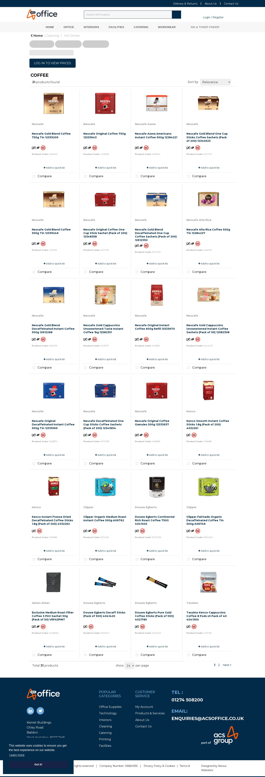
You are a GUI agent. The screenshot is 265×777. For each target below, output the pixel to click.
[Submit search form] (176, 15)
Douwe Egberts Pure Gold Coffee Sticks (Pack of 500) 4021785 (154, 616)
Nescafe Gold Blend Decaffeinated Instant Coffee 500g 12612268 (53, 329)
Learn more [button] (16, 755)
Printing (105, 739)
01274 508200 (187, 700)
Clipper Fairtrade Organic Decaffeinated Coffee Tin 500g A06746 (205, 520)
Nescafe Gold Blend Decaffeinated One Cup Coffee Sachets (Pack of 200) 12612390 (156, 235)
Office (68, 27)
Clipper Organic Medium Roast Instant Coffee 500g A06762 (104, 518)
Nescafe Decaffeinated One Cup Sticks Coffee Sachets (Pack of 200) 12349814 (103, 424)
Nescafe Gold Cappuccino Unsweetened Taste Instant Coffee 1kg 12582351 (103, 329)
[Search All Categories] (132, 15)
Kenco (190, 411)
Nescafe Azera (145, 124)
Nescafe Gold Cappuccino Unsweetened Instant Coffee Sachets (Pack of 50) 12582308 (207, 329)
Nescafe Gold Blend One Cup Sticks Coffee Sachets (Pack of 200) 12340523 (207, 137)
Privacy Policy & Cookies (159, 766)
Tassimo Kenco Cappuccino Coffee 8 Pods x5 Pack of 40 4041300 (206, 616)
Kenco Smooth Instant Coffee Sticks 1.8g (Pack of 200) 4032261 (207, 424)
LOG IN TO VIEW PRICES (52, 63)
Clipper (88, 507)
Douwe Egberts (146, 507)
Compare (41, 176)
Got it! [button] (38, 764)
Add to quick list (54, 167)
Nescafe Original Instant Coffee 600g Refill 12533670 (155, 327)
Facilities (116, 27)
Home (50, 27)
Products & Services (150, 713)
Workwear (167, 27)
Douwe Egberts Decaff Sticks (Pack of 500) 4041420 (104, 614)
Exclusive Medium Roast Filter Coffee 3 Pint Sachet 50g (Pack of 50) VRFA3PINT (53, 616)
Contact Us (231, 3)
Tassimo (192, 603)
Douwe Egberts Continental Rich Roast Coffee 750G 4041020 (154, 520)
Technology (108, 713)
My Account (144, 707)
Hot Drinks (72, 35)
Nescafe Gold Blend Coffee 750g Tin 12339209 (51, 135)
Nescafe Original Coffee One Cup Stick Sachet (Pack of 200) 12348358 (105, 233)
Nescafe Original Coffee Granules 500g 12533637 (152, 422)
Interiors (91, 27)
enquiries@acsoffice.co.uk (208, 718)
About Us (211, 3)
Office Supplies (110, 707)
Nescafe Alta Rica (198, 220)
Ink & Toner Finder (205, 27)
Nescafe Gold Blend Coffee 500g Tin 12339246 (51, 231)
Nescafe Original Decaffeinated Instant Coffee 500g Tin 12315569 (53, 424)
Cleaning (105, 726)
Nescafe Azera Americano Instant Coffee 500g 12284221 (156, 135)
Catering (141, 27)
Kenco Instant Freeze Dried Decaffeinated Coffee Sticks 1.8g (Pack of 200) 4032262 (52, 520)
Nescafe (38, 124)
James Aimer (41, 603)
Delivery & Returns (185, 3)
